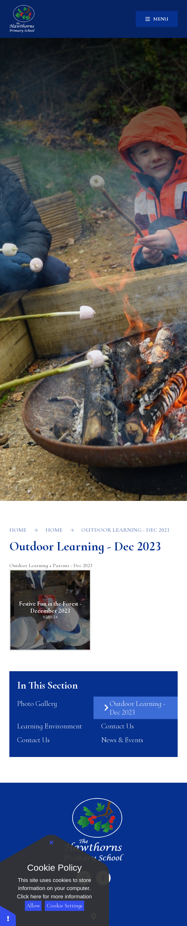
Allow (33, 905)
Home (17, 530)
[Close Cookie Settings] (51, 843)
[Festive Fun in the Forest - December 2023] (50, 610)
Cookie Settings (65, 905)
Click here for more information (54, 897)
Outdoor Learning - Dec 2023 (125, 530)
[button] (8, 915)
